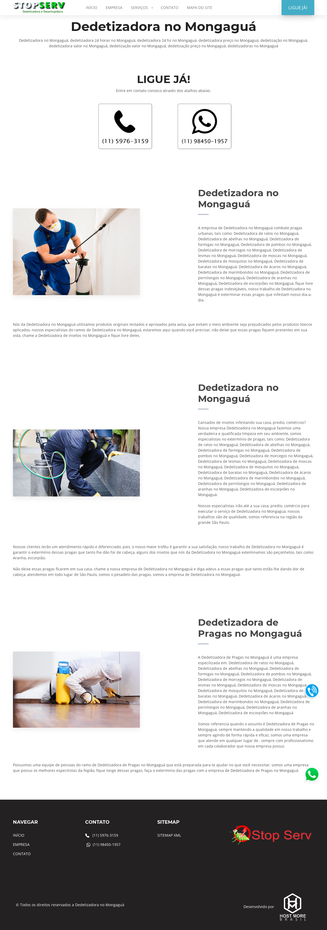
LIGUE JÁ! (297, 7)
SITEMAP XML (169, 835)
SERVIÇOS (142, 7)
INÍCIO (91, 7)
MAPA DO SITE (199, 7)
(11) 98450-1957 (107, 844)
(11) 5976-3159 (105, 835)
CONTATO (169, 7)
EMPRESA (114, 7)
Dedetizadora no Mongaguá (99, 904)
